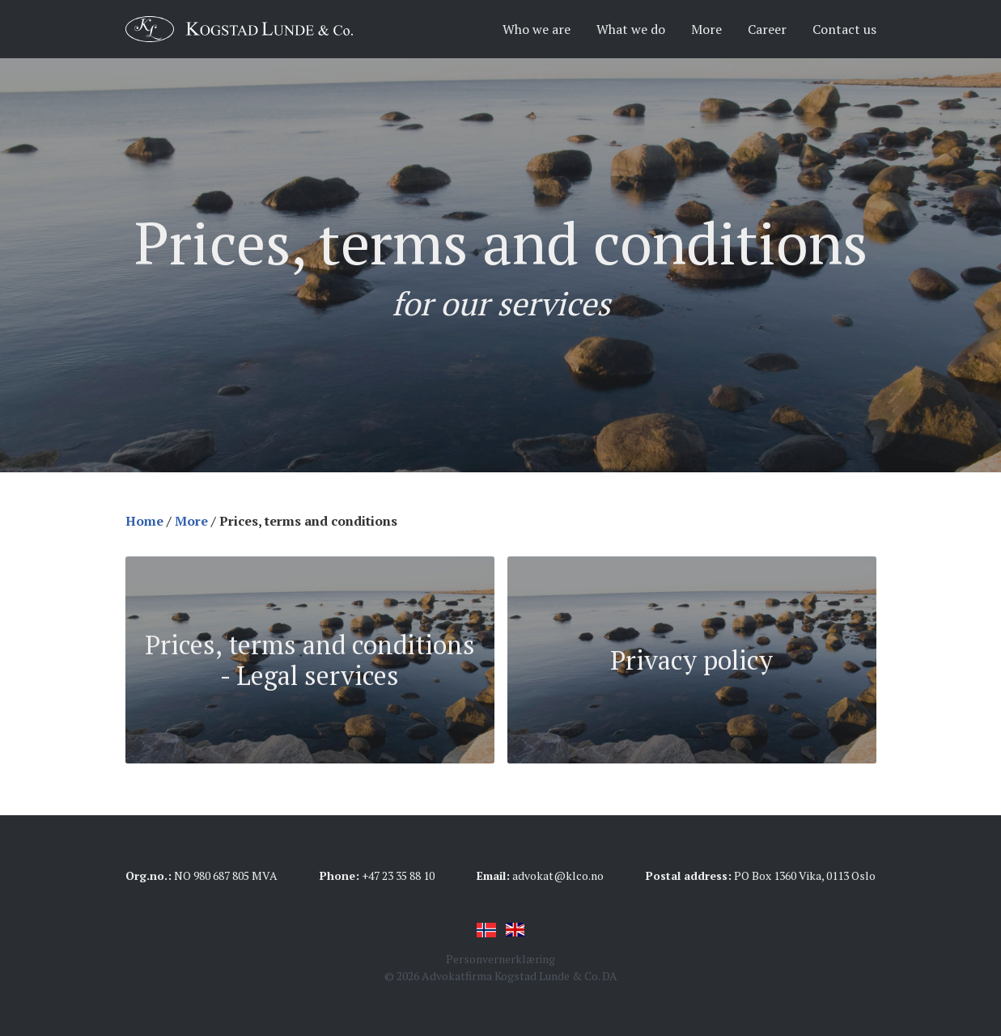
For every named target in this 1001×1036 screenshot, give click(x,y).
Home (144, 521)
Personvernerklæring (500, 958)
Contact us (844, 29)
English (515, 930)
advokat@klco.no (558, 875)
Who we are (536, 29)
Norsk (486, 930)
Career (767, 29)
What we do (630, 29)
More (706, 29)
